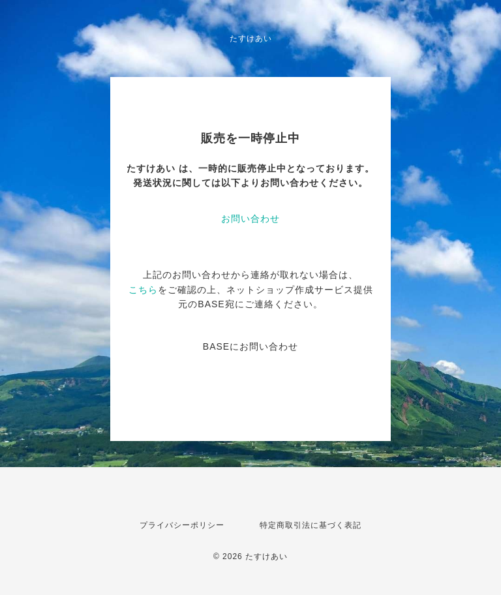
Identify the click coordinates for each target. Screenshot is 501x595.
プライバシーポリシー (182, 525)
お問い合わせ (250, 218)
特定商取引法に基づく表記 (310, 525)
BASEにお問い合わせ (250, 346)
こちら (143, 289)
